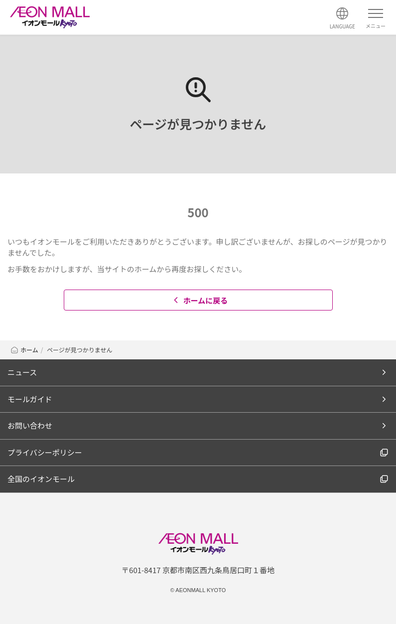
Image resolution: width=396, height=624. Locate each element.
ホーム (24, 349)
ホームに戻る (199, 300)
